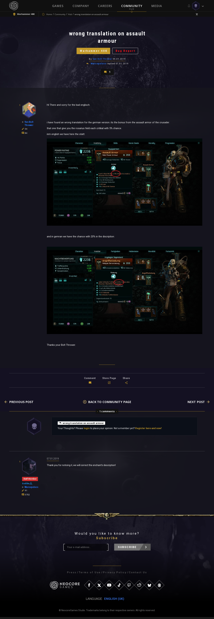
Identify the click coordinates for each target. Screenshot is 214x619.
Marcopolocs (98, 65)
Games (58, 6)
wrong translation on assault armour (82, 424)
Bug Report (126, 51)
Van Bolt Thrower (102, 60)
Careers (105, 6)
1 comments (107, 413)
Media (156, 6)
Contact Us (138, 574)
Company (81, 6)
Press (71, 574)
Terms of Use (90, 574)
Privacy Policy (115, 574)
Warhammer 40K (93, 51)
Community (131, 6)
